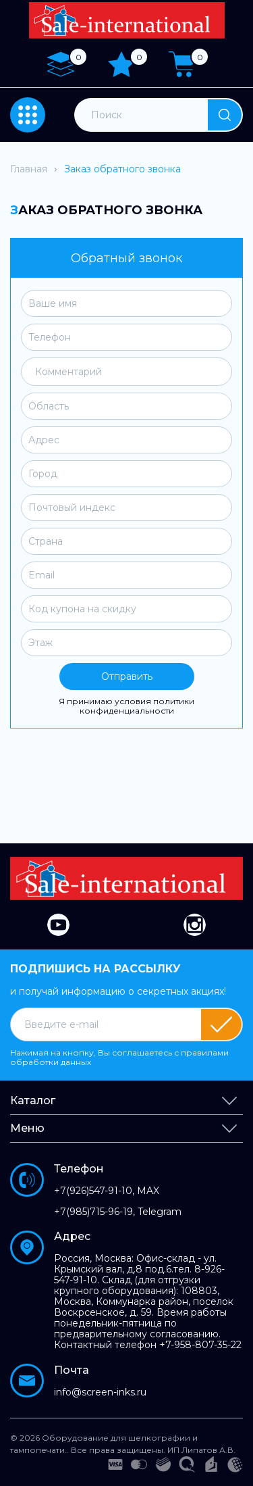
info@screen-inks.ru (100, 1392)
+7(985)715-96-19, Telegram (117, 1211)
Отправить (126, 676)
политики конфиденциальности (137, 706)
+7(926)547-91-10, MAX (106, 1190)
